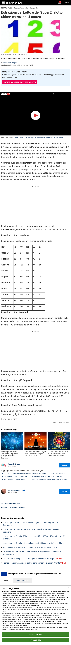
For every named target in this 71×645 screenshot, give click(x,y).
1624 (64, 594)
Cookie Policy (34, 629)
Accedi (66, 3)
